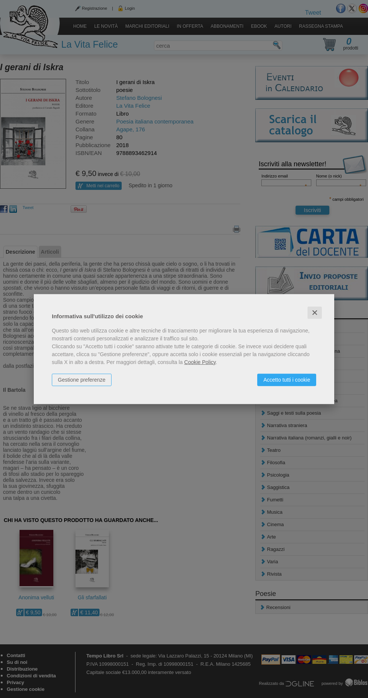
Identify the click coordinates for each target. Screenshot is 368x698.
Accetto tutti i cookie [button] (286, 379)
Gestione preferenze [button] (82, 379)
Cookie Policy (200, 362)
